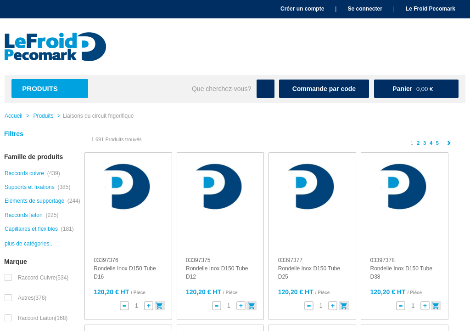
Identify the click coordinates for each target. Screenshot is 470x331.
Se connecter (364, 9)
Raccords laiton (24, 215)
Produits (40, 88)
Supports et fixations (30, 187)
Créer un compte (302, 9)
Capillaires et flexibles (31, 229)
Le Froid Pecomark (430, 9)
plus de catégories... (29, 243)
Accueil (13, 116)
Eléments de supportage (34, 201)
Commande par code (324, 88)
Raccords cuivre (24, 173)
